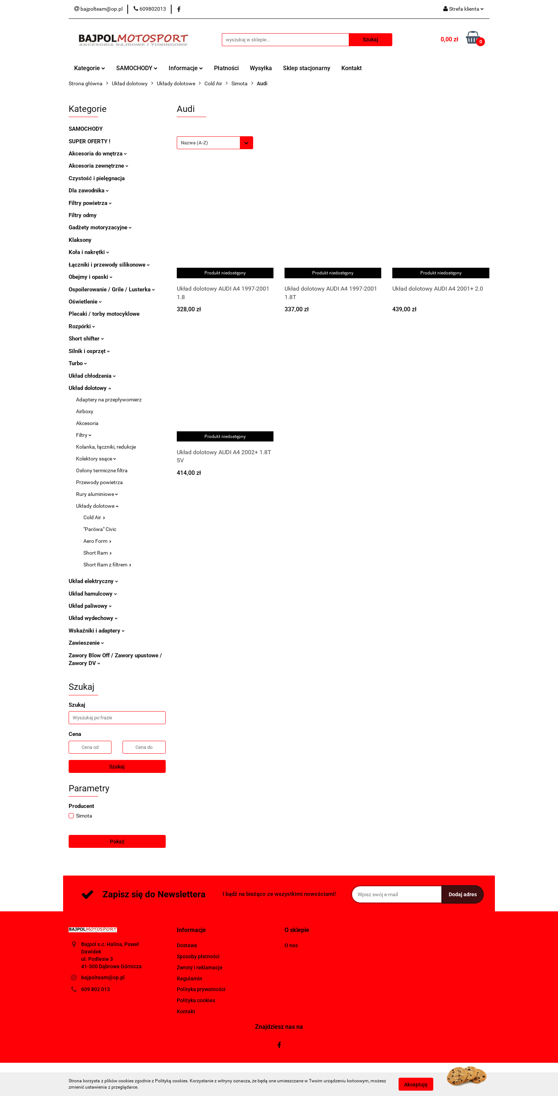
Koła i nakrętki (89, 252)
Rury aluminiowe (97, 494)
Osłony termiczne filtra (102, 470)
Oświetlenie (85, 301)
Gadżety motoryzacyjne (100, 227)
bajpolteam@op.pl (103, 977)
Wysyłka (261, 68)
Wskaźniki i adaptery (97, 630)
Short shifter (86, 338)
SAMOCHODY (137, 68)
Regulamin (189, 979)
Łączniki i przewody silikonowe (109, 264)
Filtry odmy (83, 215)
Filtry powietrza (90, 203)
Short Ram (97, 553)
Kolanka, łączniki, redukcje (106, 447)
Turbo (78, 363)
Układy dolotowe (97, 506)
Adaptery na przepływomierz (109, 400)
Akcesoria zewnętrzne (98, 165)
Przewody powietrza (99, 482)
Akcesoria (87, 423)
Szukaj (117, 767)
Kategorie (89, 68)
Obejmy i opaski (91, 277)
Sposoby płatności (198, 956)
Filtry (84, 435)
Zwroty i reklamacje (200, 967)
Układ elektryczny (93, 581)
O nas (291, 945)
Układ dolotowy (90, 388)
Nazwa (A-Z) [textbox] (194, 142)
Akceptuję (416, 1084)
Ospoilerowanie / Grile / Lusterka (112, 289)
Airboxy (84, 411)
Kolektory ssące (96, 459)
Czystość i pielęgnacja (97, 178)
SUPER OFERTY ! (89, 141)
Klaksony (80, 240)
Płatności (226, 68)
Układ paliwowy (90, 606)
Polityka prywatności (201, 989)
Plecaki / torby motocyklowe (104, 314)
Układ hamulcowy (93, 593)
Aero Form (97, 541)
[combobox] (215, 142)
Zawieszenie (86, 643)
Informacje (186, 68)
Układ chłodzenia (92, 376)
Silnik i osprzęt (89, 351)
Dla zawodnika (89, 190)
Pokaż (117, 842)
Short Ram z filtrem (107, 565)
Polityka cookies (196, 1000)
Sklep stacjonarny (306, 68)
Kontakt (351, 68)
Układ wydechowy (93, 618)
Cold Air (94, 517)
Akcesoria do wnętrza (98, 153)
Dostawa (187, 945)
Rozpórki (82, 326)
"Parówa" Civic (99, 529)
